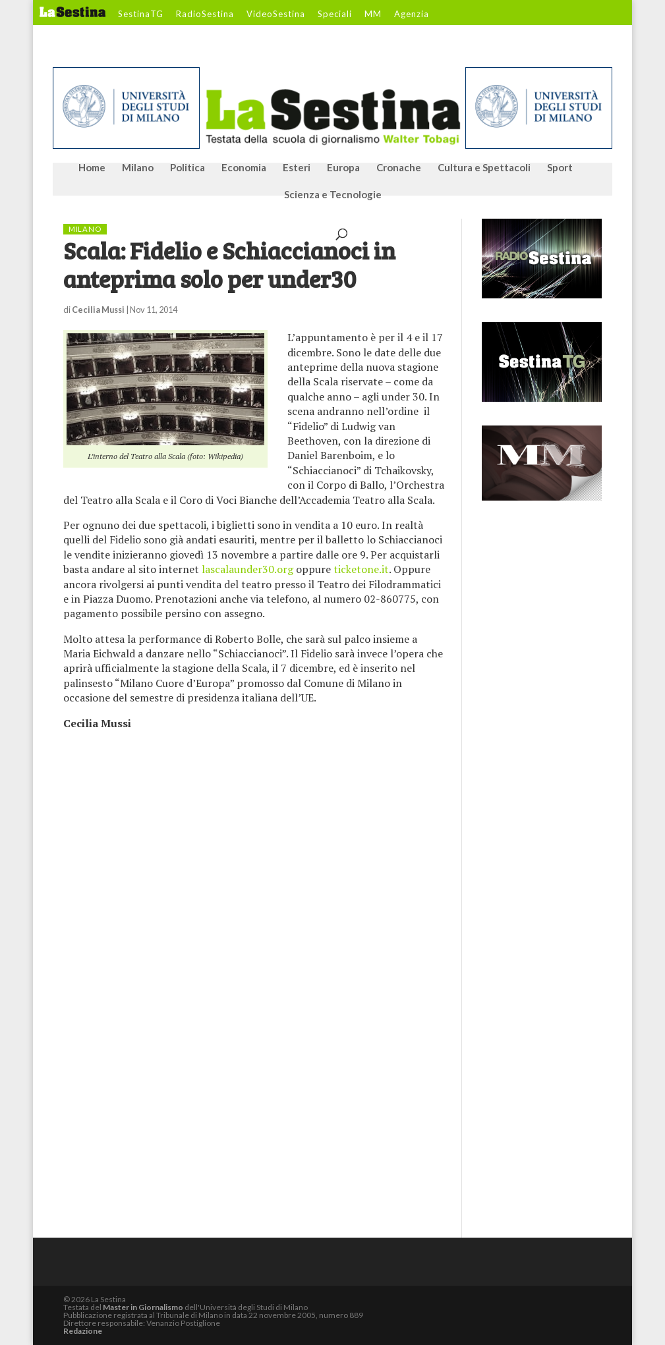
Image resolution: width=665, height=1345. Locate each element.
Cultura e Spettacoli (484, 168)
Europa (343, 168)
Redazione (82, 1331)
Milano (138, 168)
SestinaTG (140, 14)
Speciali (335, 14)
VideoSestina (275, 14)
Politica (187, 168)
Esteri (296, 168)
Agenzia (411, 14)
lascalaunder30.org (247, 569)
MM (373, 14)
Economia (243, 168)
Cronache (398, 168)
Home (91, 168)
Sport (560, 168)
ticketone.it (361, 569)
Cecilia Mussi (98, 309)
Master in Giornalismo (143, 1307)
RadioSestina (205, 14)
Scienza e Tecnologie (333, 195)
